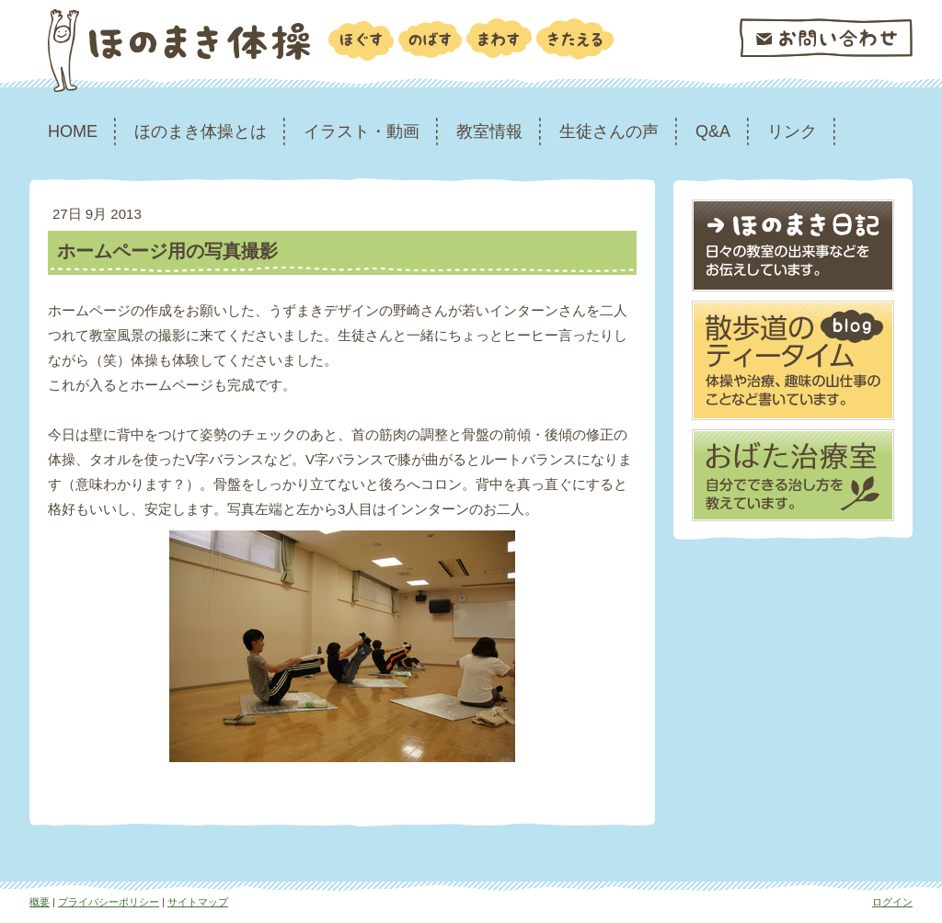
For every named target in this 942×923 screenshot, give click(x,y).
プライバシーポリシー (108, 901)
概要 (39, 901)
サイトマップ (197, 901)
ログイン (892, 901)
